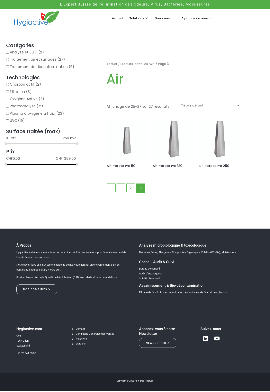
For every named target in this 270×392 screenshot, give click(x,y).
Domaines (164, 18)
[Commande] (207, 105)
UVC (13, 120)
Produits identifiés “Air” (139, 64)
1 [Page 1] (121, 188)
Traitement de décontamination (39, 66)
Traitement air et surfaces (33, 59)
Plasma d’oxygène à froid (32, 113)
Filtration (17, 91)
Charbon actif (22, 84)
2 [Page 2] (132, 188)
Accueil (117, 18)
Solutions (138, 18)
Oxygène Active (24, 98)
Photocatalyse (23, 106)
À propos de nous (197, 18)
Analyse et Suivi (23, 52)
